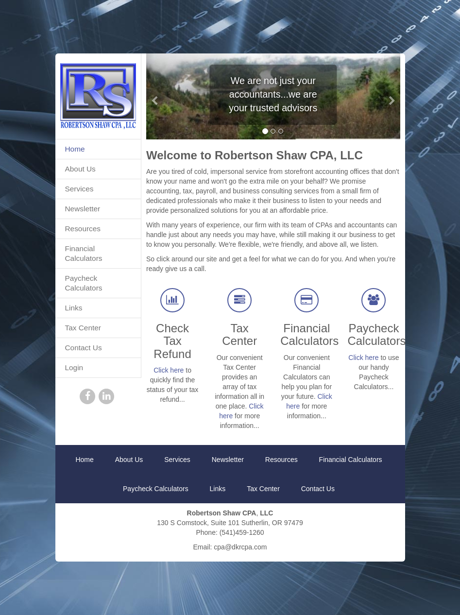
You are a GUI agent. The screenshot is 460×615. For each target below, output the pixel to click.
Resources (83, 228)
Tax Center (83, 328)
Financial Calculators (83, 253)
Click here (168, 370)
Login (74, 367)
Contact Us (83, 347)
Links (74, 308)
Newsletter (83, 209)
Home (75, 149)
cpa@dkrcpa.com (240, 547)
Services (79, 189)
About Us (80, 169)
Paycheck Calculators (83, 283)
